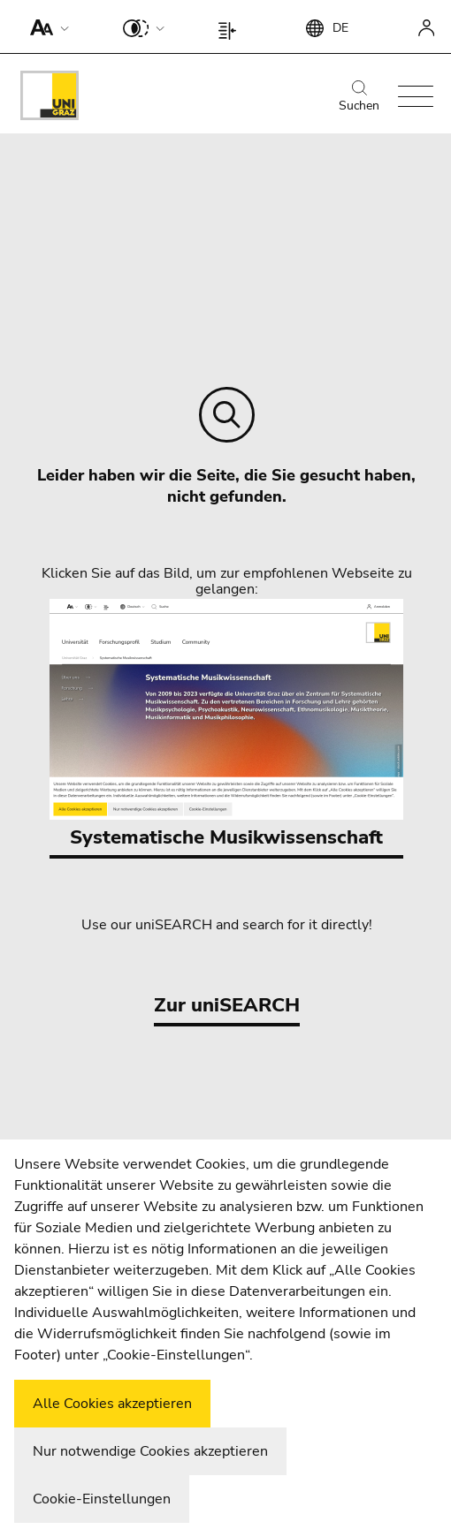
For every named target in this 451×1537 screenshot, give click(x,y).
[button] (45, 26)
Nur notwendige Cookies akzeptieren (150, 1451)
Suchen (359, 97)
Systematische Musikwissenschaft (226, 725)
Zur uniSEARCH (227, 1005)
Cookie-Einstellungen (102, 1499)
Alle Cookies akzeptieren (112, 1403)
